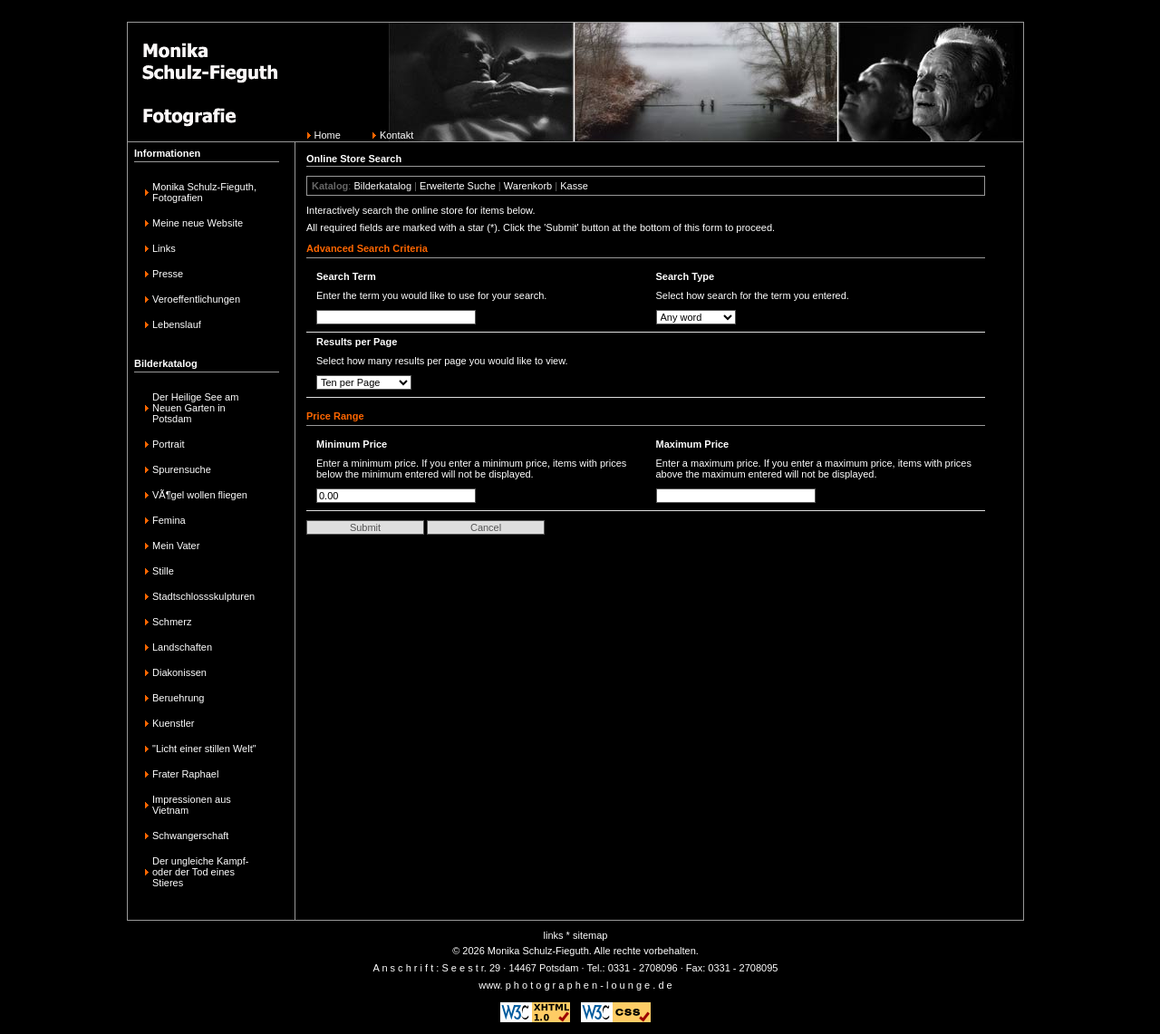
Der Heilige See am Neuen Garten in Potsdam (195, 407)
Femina (169, 520)
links (554, 935)
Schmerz (171, 621)
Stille (163, 570)
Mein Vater (175, 545)
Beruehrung (178, 697)
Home (327, 135)
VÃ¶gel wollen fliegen (199, 494)
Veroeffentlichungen (196, 299)
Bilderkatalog (382, 185)
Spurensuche (181, 469)
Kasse (574, 185)
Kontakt (396, 135)
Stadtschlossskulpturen (203, 596)
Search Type (685, 276)
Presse (167, 273)
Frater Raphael (185, 773)
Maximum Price (693, 444)
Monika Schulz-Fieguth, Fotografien (204, 192)
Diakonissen (179, 672)
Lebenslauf (176, 324)
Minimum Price (351, 444)
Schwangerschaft (190, 835)
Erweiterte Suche (458, 185)
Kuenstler (173, 723)
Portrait (168, 444)
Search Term (346, 276)
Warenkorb (528, 185)
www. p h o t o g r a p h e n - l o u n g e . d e (575, 985)
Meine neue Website (197, 222)
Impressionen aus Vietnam (191, 805)
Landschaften (182, 647)
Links (164, 248)
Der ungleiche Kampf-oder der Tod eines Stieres (200, 871)
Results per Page (356, 341)
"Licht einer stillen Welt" (204, 748)
